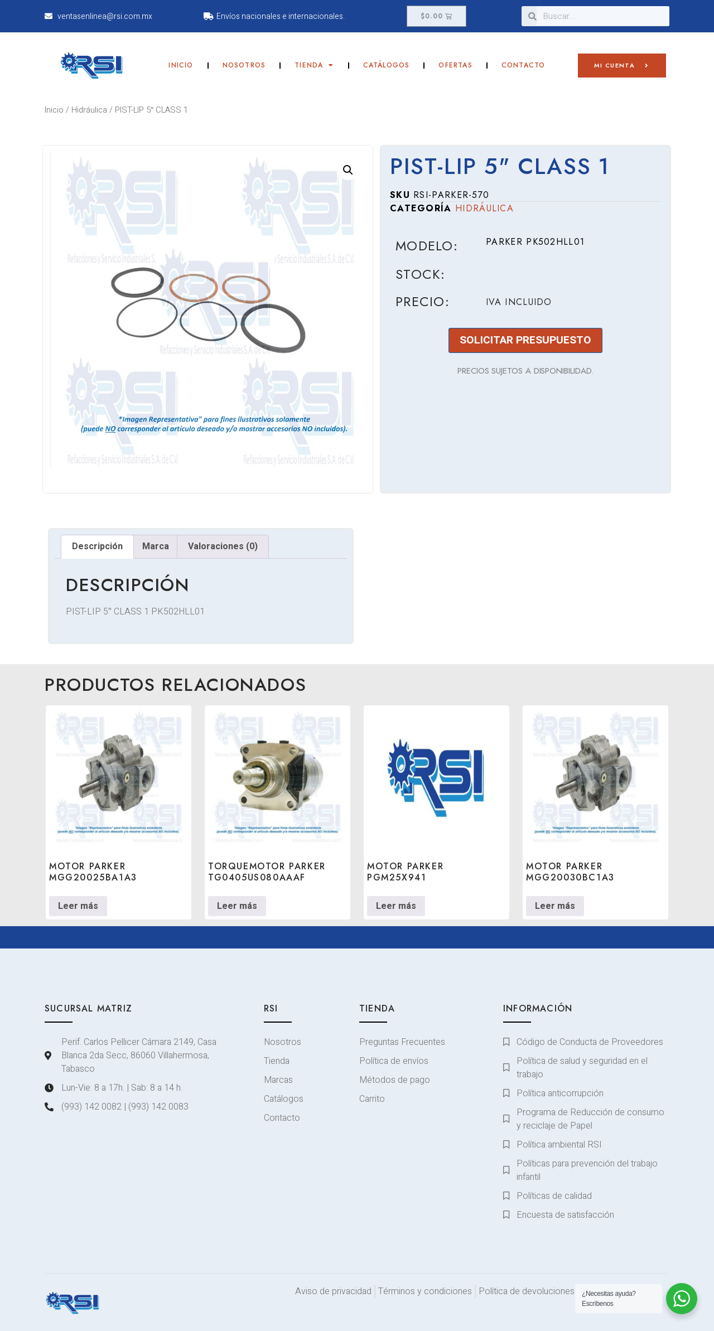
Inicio (180, 65)
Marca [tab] (155, 546)
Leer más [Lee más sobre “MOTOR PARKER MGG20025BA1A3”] (78, 906)
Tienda (314, 65)
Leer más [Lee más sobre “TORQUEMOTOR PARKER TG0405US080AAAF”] (237, 906)
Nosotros (244, 65)
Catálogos (386, 65)
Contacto (523, 65)
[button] (348, 170)
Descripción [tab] (97, 546)
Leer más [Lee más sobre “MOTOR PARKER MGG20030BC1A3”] (555, 906)
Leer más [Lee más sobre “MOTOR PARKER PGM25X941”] (396, 906)
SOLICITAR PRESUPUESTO (525, 340)
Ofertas (455, 65)
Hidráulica (89, 110)
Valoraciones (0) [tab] (223, 546)
